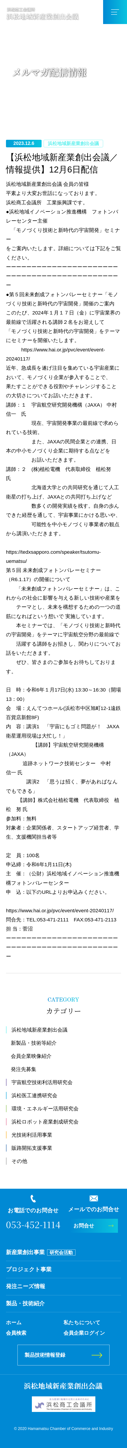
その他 (19, 1161)
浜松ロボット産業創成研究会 (45, 1122)
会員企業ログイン (84, 1333)
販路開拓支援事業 (32, 1148)
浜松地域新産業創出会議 (39, 1030)
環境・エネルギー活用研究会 (45, 1108)
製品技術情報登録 (45, 1355)
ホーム (14, 1322)
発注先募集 (23, 1069)
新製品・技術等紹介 (34, 1043)
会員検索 (16, 1333)
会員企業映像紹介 (31, 1056)
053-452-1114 (33, 1224)
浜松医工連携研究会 (34, 1095)
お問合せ (83, 1226)
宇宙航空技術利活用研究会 (42, 1082)
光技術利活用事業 (32, 1135)
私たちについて (81, 1322)
